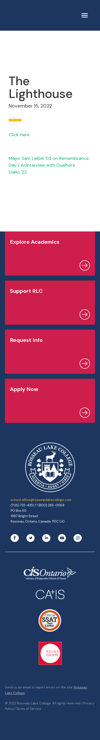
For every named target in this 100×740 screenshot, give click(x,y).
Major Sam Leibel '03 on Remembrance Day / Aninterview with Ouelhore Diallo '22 (49, 165)
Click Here (19, 135)
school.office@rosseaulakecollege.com (41, 500)
